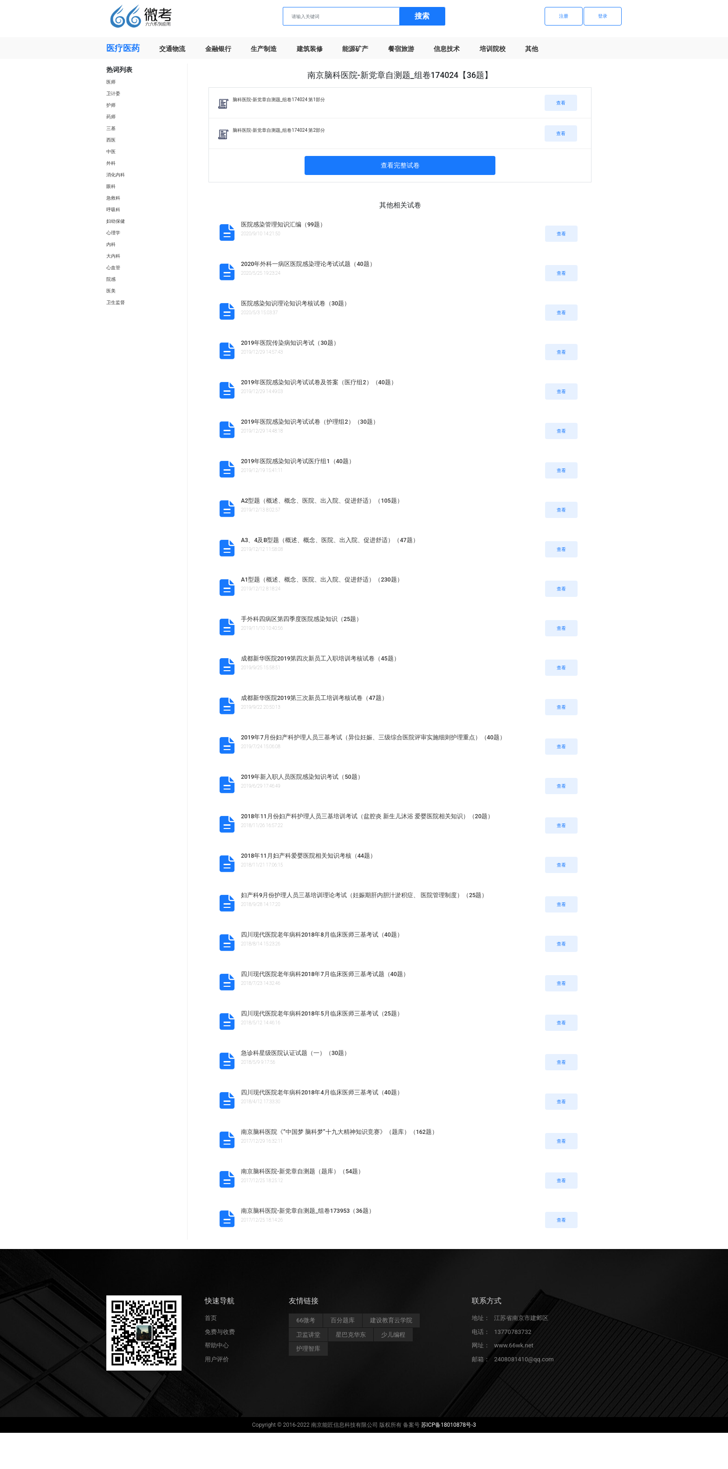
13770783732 (512, 1334)
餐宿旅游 (401, 48)
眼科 (111, 186)
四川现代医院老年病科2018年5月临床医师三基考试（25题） (322, 1013)
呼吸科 (113, 209)
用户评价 (217, 1361)
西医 (111, 139)
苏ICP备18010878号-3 (448, 1427)
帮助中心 (217, 1347)
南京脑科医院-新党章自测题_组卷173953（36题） (308, 1210)
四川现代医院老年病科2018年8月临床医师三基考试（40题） (322, 934)
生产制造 (264, 48)
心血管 (113, 267)
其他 (531, 48)
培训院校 (493, 48)
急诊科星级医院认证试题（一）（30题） (295, 1052)
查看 (561, 102)
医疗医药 (123, 48)
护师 (111, 105)
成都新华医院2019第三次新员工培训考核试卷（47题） (314, 697)
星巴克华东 (351, 1336)
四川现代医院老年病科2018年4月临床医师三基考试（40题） (322, 1092)
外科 (111, 163)
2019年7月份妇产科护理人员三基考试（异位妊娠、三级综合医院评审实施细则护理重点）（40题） (373, 737)
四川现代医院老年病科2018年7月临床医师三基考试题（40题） (325, 974)
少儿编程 (393, 1336)
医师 (111, 81)
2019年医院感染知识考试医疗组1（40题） (298, 461)
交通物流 (172, 48)
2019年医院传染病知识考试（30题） (290, 342)
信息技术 (447, 48)
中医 (111, 151)
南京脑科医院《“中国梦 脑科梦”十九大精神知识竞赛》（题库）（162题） (339, 1131)
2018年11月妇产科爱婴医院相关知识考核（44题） (308, 855)
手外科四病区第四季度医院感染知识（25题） (301, 618)
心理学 (113, 232)
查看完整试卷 (400, 165)
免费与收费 (220, 1334)
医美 (111, 290)
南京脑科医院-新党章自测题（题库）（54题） (302, 1171)
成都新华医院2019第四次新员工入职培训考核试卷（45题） (320, 658)
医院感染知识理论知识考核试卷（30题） (295, 303)
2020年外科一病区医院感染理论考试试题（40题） (308, 263)
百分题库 (343, 1322)
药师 (111, 116)
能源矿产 (355, 48)
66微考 (305, 1322)
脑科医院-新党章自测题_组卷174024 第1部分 (279, 99)
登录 (602, 16)
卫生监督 (115, 302)
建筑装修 (310, 48)
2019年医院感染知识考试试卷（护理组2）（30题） (310, 421)
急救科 (113, 198)
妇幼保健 (115, 221)
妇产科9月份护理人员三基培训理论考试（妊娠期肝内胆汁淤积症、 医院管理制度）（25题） (364, 895)
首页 (211, 1320)
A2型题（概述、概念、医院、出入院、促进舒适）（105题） (322, 500)
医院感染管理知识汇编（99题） (283, 224)
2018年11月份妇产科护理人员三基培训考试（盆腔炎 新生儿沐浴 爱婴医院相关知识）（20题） (367, 816)
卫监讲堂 (308, 1336)
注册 (563, 16)
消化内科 (115, 174)
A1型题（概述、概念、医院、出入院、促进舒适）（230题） (322, 579)
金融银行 (218, 48)
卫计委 (113, 93)
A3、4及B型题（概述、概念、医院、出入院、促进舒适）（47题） (330, 540)
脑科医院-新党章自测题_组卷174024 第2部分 (279, 130)
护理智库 (308, 1350)
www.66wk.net (513, 1347)
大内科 (113, 256)
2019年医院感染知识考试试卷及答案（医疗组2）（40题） (319, 382)
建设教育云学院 (391, 1322)
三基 (111, 128)
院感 (111, 279)
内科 (111, 244)
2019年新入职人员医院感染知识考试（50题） (302, 776)
